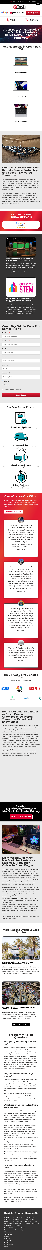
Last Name (6, 341)
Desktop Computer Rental (7, 1219)
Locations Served (20, 1228)
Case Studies (19, 1221)
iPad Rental (7, 1225)
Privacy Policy (19, 1230)
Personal (6, 385)
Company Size (6, 373)
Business (6, 381)
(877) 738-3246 (18, 13)
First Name (6, 333)
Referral (17, 1225)
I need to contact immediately (12, 389)
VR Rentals (7, 1242)
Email (4, 349)
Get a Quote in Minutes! (21, 816)
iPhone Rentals (8, 1232)
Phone (4, 357)
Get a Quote (18, 1217)
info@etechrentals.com (32, 1223)
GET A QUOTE (33, 13)
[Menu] (38, 3)
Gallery (17, 1219)
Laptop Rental (8, 1223)
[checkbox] (2, 389)
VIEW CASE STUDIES (21, 1024)
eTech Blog (18, 1223)
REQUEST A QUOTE (13, 511)
